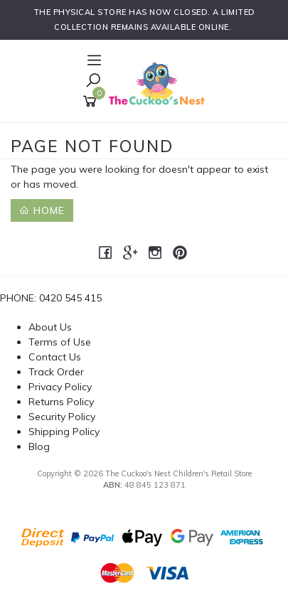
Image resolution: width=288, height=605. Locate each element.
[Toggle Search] (93, 81)
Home (42, 210)
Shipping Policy (64, 431)
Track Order (56, 371)
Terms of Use (59, 342)
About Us (50, 327)
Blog (39, 446)
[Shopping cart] (92, 102)
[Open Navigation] (92, 61)
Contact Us (54, 356)
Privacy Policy (60, 386)
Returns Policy (61, 401)
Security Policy (61, 416)
